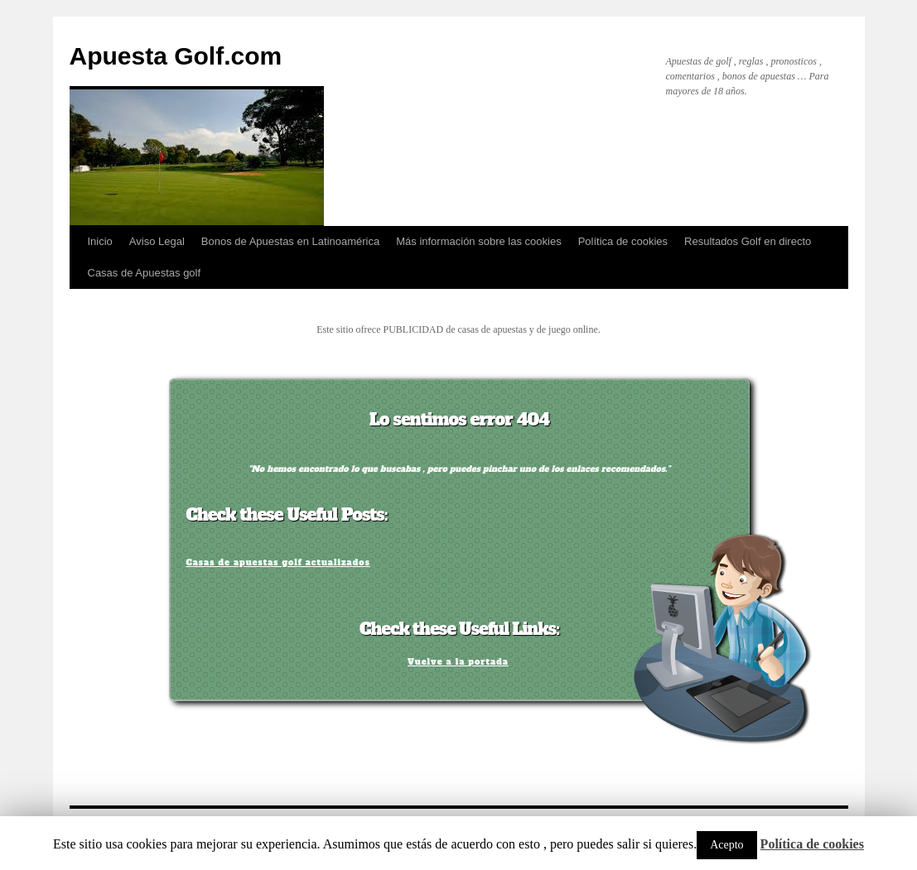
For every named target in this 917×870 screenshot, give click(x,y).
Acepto (726, 845)
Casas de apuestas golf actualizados (278, 562)
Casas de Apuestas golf (144, 273)
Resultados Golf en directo (747, 241)
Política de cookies (623, 241)
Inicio (100, 241)
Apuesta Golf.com (176, 56)
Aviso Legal (157, 241)
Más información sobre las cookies (478, 241)
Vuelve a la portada (458, 661)
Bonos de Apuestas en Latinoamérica (290, 241)
